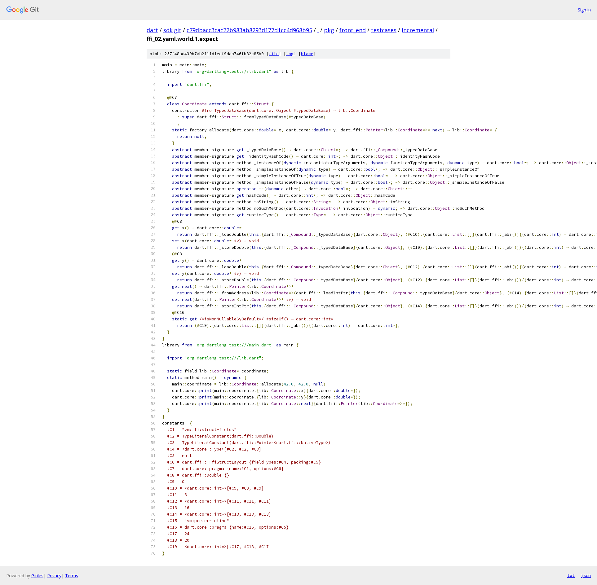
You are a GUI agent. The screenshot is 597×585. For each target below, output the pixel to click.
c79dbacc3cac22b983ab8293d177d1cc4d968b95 (249, 30)
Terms (71, 575)
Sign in (584, 10)
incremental (418, 30)
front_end (352, 30)
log (290, 53)
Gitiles (37, 575)
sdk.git (172, 30)
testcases (383, 30)
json (586, 575)
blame (307, 53)
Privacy (54, 575)
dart (152, 30)
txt (571, 575)
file (274, 53)
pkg (329, 30)
